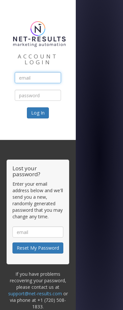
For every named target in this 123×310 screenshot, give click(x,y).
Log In (38, 113)
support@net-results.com (35, 293)
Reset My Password (38, 248)
